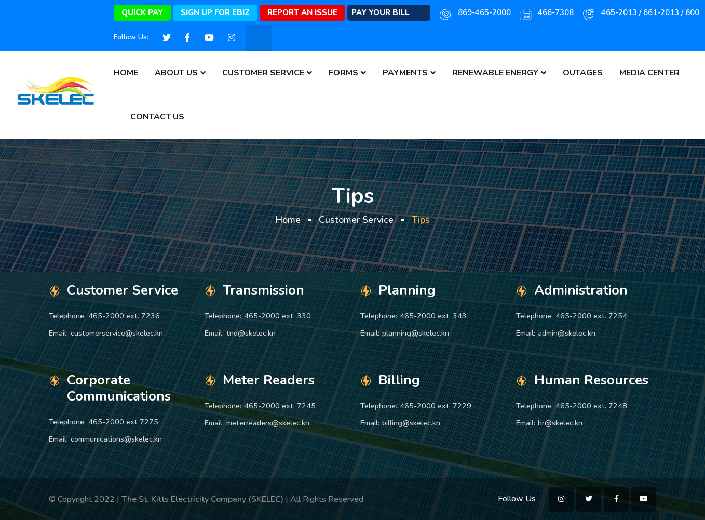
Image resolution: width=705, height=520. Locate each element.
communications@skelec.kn (116, 439)
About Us (176, 72)
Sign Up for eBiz (215, 12)
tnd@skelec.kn (251, 333)
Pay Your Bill (380, 12)
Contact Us (157, 117)
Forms (343, 72)
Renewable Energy (495, 72)
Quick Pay (142, 12)
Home (126, 72)
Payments (405, 72)
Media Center (649, 72)
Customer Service (263, 72)
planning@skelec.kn (415, 333)
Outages (583, 72)
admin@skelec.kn (566, 333)
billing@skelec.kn (411, 423)
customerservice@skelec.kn (117, 333)
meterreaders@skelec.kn (267, 423)
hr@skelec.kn (560, 423)
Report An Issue (302, 12)
